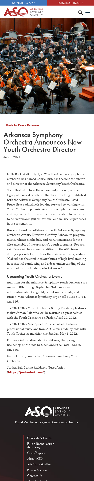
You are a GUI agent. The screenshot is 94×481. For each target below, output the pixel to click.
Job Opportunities (39, 464)
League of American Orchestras (58, 422)
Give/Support (36, 453)
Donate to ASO (23, 3)
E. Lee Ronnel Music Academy (40, 445)
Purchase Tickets (70, 3)
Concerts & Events (39, 438)
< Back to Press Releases (21, 125)
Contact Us (34, 475)
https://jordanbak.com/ (26, 372)
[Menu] (87, 12)
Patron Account (37, 470)
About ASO (35, 458)
